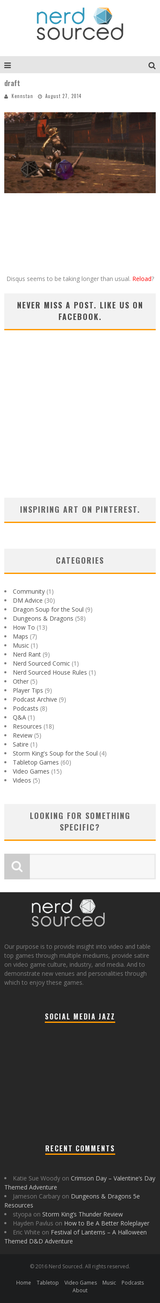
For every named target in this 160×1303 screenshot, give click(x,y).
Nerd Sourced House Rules (50, 672)
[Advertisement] (80, 425)
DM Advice (28, 600)
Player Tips (28, 690)
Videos (22, 780)
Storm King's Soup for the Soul (55, 753)
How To (24, 627)
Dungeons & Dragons (43, 618)
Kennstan (22, 96)
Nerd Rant (27, 654)
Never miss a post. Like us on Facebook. (80, 310)
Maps (20, 636)
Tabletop (48, 1282)
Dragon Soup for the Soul (48, 609)
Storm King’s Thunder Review (82, 1214)
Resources (27, 726)
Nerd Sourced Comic (41, 663)
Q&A (19, 717)
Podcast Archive (35, 699)
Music (21, 645)
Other (21, 681)
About (80, 1290)
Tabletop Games (36, 762)
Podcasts (25, 708)
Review (22, 735)
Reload (141, 279)
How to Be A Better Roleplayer (106, 1223)
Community (29, 591)
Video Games (31, 771)
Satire (21, 744)
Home (23, 1282)
